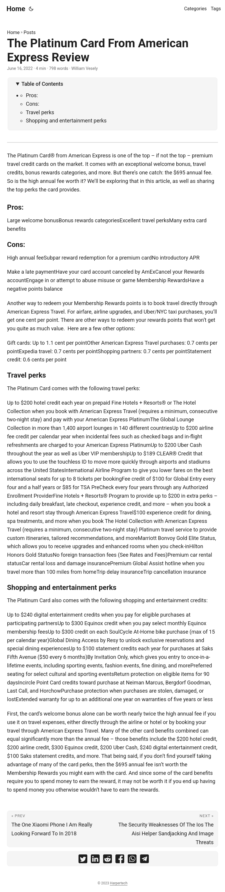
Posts (30, 32)
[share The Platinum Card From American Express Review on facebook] (119, 860)
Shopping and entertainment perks (66, 120)
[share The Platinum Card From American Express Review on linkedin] (95, 860)
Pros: (32, 95)
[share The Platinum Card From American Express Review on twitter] (83, 860)
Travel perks (40, 112)
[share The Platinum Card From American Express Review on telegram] (144, 860)
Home (15, 9)
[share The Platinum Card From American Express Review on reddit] (107, 860)
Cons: (32, 104)
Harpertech (118, 883)
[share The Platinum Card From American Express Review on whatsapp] (132, 860)
